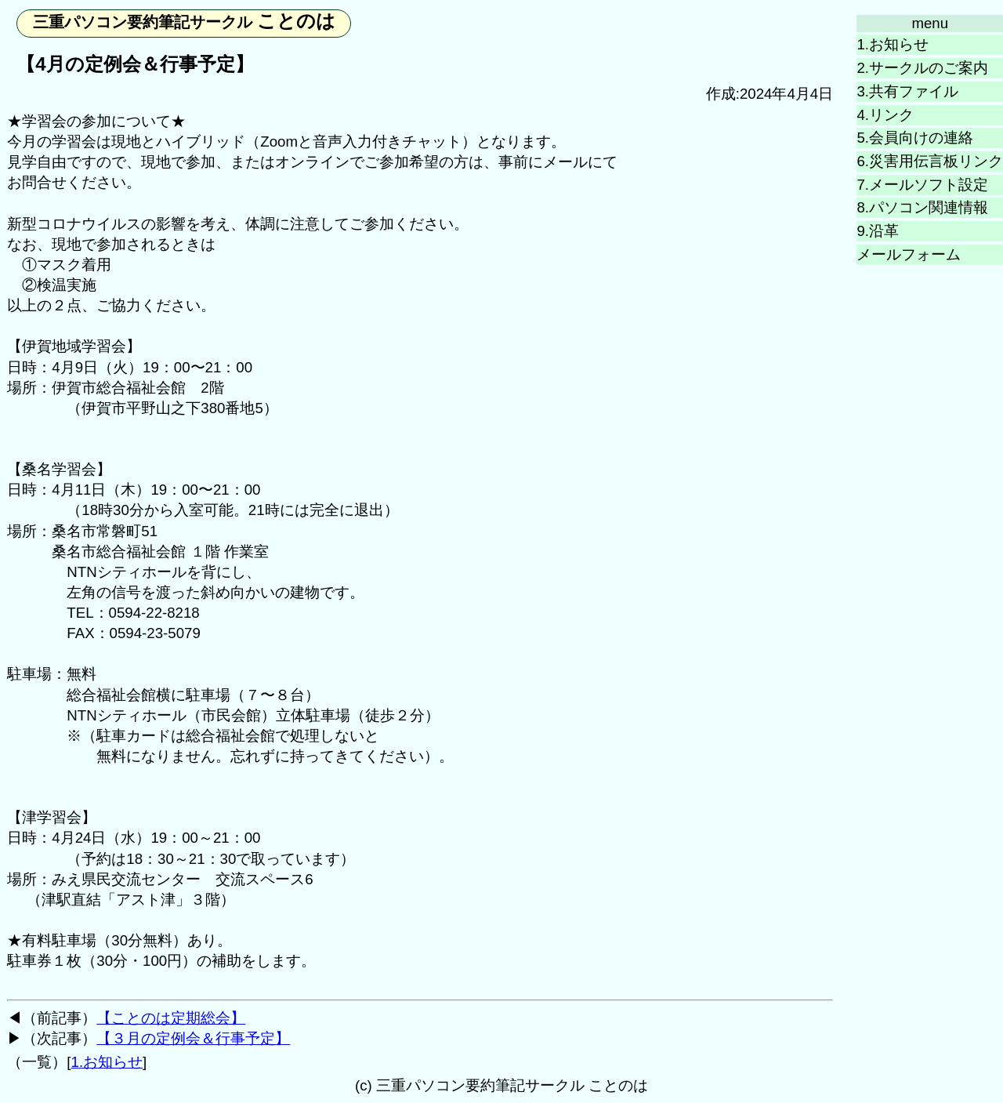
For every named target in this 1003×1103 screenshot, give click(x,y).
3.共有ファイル (907, 91)
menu (929, 23)
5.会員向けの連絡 (914, 137)
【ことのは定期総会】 (170, 1018)
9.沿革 (877, 231)
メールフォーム (908, 254)
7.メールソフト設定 (922, 184)
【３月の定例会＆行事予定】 (193, 1038)
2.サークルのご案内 (922, 68)
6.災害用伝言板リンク (929, 161)
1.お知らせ (892, 44)
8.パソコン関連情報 (922, 207)
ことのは (184, 20)
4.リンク (885, 115)
